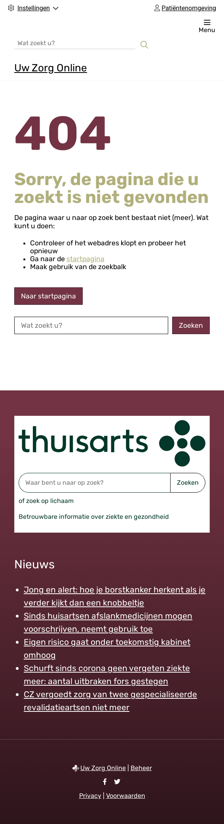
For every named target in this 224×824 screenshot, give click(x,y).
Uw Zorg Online (50, 68)
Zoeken (188, 482)
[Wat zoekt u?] (74, 42)
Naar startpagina (48, 296)
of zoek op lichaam (46, 501)
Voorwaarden (125, 795)
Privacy (90, 795)
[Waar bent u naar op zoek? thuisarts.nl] (94, 483)
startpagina (85, 259)
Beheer (141, 768)
